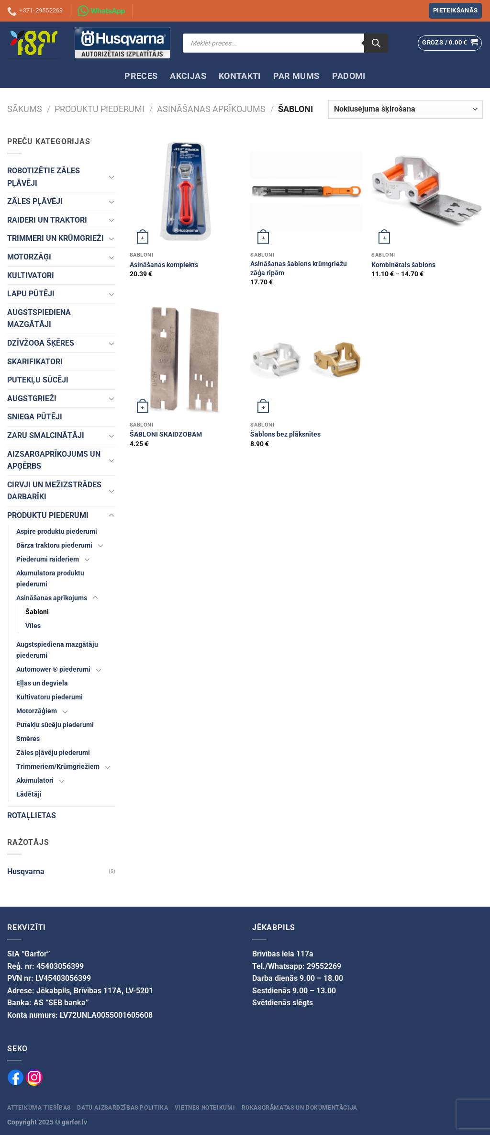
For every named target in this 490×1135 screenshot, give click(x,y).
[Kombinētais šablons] (427, 191)
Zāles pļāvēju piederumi (53, 753)
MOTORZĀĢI (29, 256)
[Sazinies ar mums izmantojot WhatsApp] (101, 11)
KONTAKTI (240, 76)
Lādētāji (29, 794)
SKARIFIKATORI (35, 361)
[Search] (376, 43)
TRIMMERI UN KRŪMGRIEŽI (55, 238)
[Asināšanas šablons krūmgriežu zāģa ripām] (306, 191)
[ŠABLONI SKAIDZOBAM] (185, 360)
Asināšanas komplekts (164, 265)
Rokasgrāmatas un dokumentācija (299, 1107)
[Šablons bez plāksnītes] (306, 360)
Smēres (28, 739)
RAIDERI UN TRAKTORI (47, 220)
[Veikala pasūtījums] (405, 109)
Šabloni (37, 612)
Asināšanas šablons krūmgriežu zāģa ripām (298, 268)
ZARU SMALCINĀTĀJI (45, 435)
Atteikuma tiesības (39, 1107)
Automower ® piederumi (53, 669)
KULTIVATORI (30, 275)
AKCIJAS (188, 76)
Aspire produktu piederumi (56, 532)
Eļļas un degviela (42, 683)
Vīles (33, 626)
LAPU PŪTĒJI (31, 293)
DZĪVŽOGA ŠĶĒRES (40, 343)
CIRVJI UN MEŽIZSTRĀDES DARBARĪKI (54, 491)
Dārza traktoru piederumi (54, 545)
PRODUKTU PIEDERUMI (100, 109)
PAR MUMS (296, 76)
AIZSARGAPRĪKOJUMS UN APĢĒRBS (53, 460)
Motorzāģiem (36, 711)
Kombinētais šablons (403, 265)
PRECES (140, 76)
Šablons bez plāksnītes (285, 434)
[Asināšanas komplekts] (185, 191)
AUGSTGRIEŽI (31, 398)
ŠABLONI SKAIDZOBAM (166, 434)
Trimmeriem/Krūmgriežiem (58, 767)
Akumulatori (35, 780)
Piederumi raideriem (47, 559)
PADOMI (349, 76)
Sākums (24, 109)
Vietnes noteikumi (205, 1107)
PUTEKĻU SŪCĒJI (37, 379)
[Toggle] (111, 176)
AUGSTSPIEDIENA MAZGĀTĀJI (39, 318)
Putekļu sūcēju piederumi (55, 725)
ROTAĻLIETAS (31, 815)
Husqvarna (26, 871)
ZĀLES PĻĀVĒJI (35, 201)
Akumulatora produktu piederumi (50, 578)
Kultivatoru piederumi (49, 697)
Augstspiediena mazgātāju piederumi (57, 650)
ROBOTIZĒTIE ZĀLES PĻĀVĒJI (43, 177)
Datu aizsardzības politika (122, 1107)
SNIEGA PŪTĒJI (34, 416)
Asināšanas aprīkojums (211, 109)
